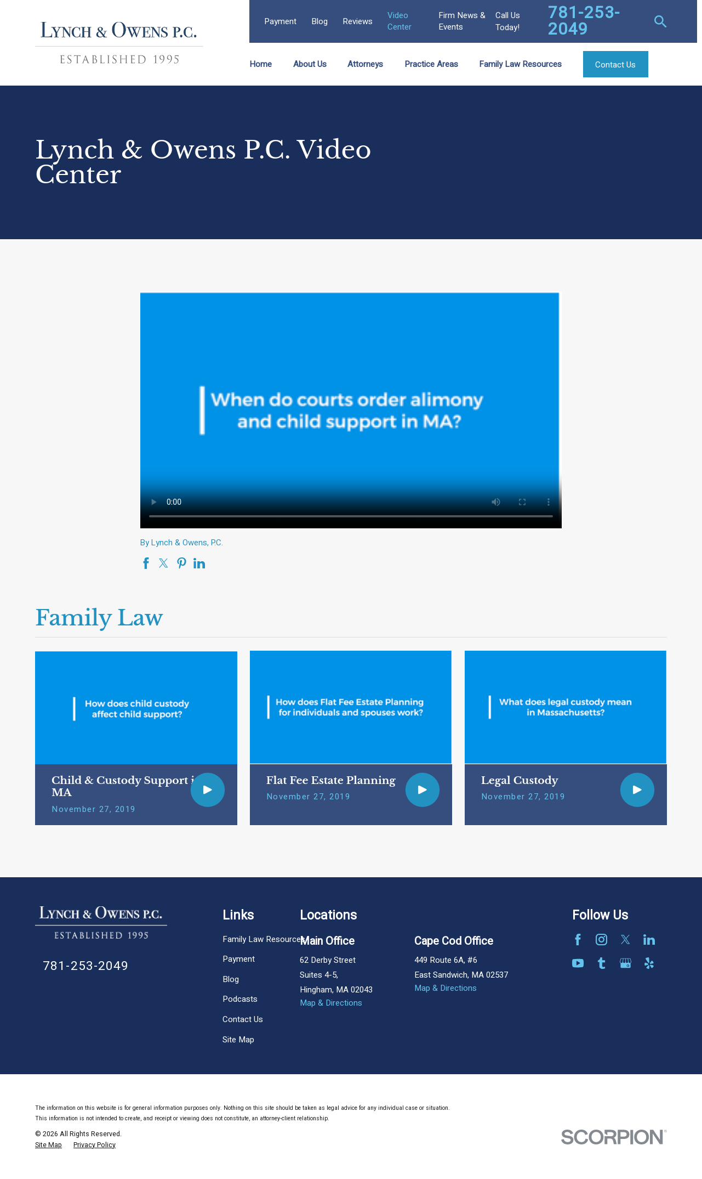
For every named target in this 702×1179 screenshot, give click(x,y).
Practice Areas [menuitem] (431, 64)
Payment (280, 21)
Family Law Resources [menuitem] (520, 64)
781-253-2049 (584, 21)
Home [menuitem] (260, 64)
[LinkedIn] (649, 939)
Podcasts (240, 999)
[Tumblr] (601, 963)
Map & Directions (331, 1003)
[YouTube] (578, 963)
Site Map (238, 1040)
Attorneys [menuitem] (365, 64)
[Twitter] (625, 939)
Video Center (399, 21)
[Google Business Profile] (625, 963)
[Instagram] (601, 939)
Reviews (358, 21)
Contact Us (242, 1019)
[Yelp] (649, 963)
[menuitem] (48, 1145)
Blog (319, 21)
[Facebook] (578, 939)
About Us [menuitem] (310, 64)
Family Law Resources (263, 939)
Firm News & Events (462, 21)
